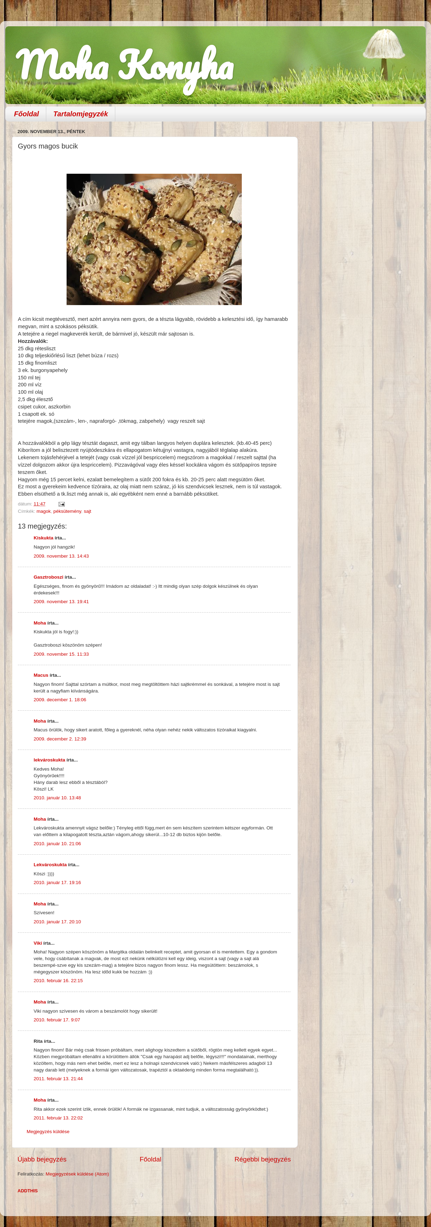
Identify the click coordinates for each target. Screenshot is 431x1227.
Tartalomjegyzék (80, 114)
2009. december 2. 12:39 (60, 739)
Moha (40, 623)
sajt (87, 511)
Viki (38, 943)
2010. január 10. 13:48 (57, 797)
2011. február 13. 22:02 (58, 1118)
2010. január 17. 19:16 (57, 882)
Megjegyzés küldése (48, 1131)
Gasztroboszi (48, 577)
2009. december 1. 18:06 (60, 699)
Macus (41, 675)
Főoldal (26, 114)
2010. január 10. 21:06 (57, 843)
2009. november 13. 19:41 (61, 601)
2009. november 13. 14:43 (61, 556)
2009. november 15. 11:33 (61, 654)
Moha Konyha (124, 64)
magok (43, 511)
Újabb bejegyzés (42, 1159)
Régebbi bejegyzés (262, 1159)
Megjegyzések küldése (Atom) (77, 1174)
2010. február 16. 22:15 (58, 980)
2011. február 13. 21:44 (58, 1078)
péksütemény (67, 511)
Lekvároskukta (50, 864)
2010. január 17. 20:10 (57, 921)
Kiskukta (43, 537)
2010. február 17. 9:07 (57, 1019)
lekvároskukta (49, 760)
